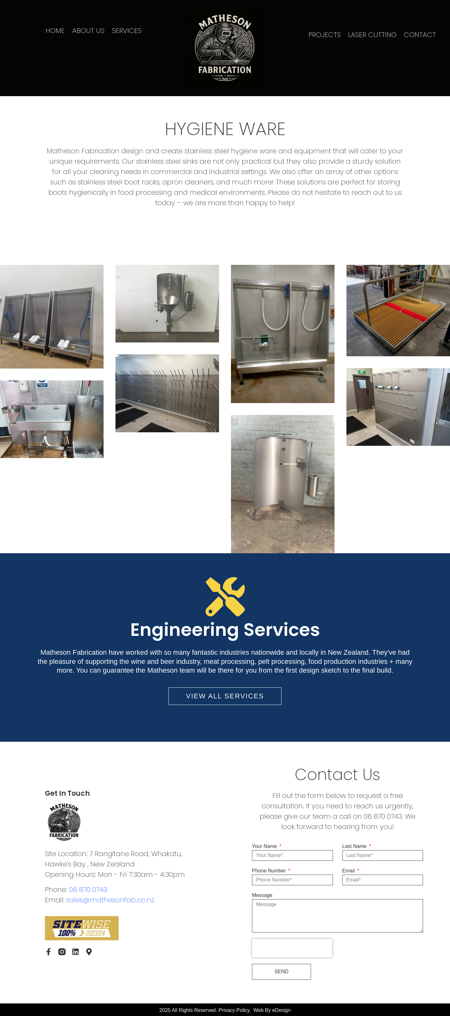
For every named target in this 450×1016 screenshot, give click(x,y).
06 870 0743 (88, 889)
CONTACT (420, 35)
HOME (55, 31)
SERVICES (127, 31)
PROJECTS (324, 35)
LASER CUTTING (372, 35)
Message (262, 895)
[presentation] (292, 948)
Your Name (265, 846)
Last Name (355, 846)
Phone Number (269, 870)
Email (349, 870)
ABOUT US (88, 31)
